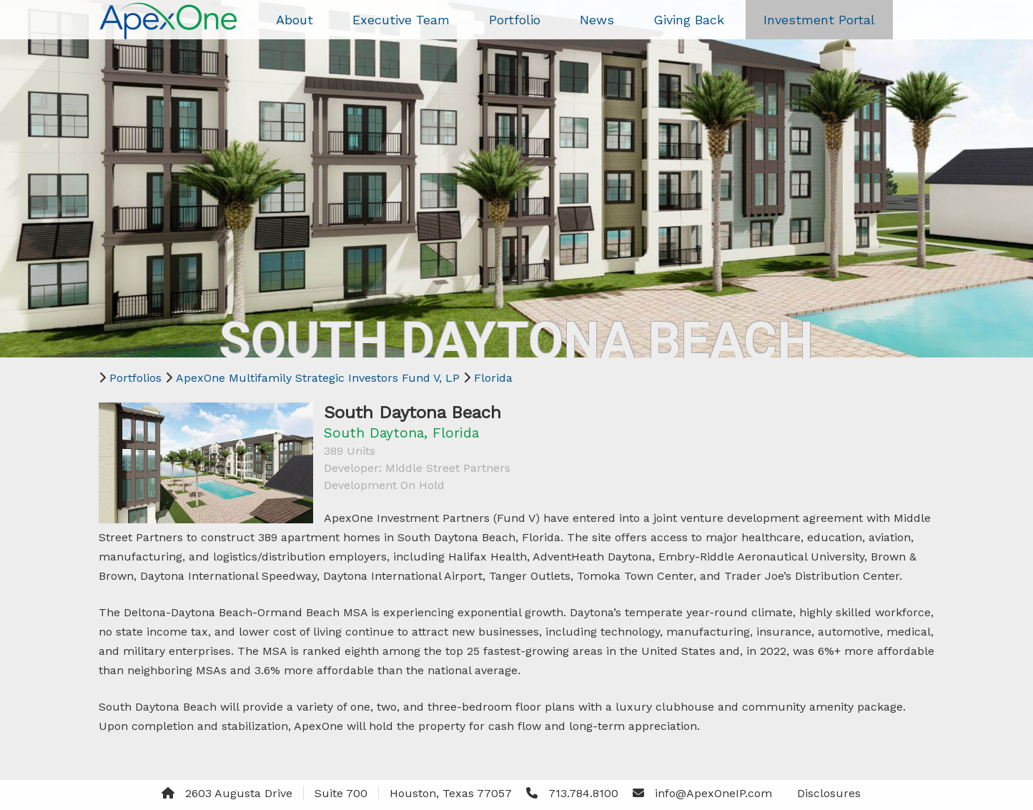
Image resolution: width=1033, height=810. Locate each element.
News (597, 19)
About (294, 19)
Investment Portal (819, 19)
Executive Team (401, 19)
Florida (493, 378)
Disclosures (829, 793)
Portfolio (514, 19)
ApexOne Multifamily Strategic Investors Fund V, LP (318, 378)
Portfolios (135, 378)
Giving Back (688, 19)
